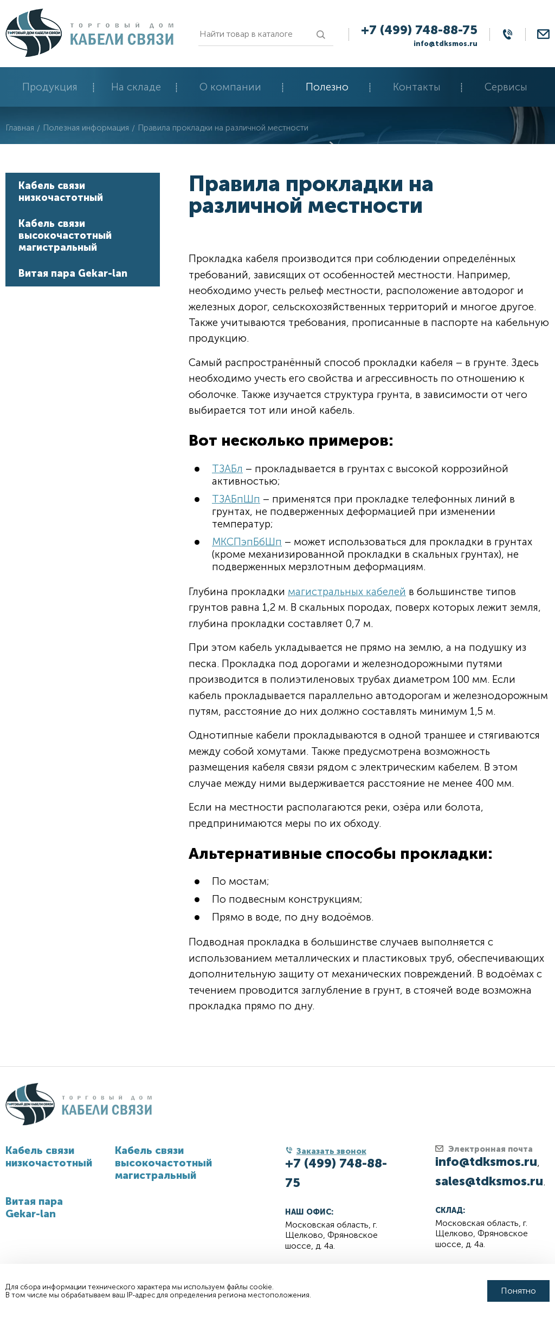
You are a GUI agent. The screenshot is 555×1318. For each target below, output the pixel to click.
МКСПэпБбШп (247, 542)
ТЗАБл (227, 468)
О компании (230, 87)
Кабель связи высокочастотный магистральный (65, 235)
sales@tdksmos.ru (489, 1181)
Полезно (327, 87)
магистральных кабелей (347, 591)
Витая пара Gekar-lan (72, 273)
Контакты (417, 87)
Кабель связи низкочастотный (60, 192)
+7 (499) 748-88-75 (419, 29)
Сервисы (506, 87)
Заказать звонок (331, 1151)
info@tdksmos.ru (445, 44)
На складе (136, 87)
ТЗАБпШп (236, 499)
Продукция (50, 87)
